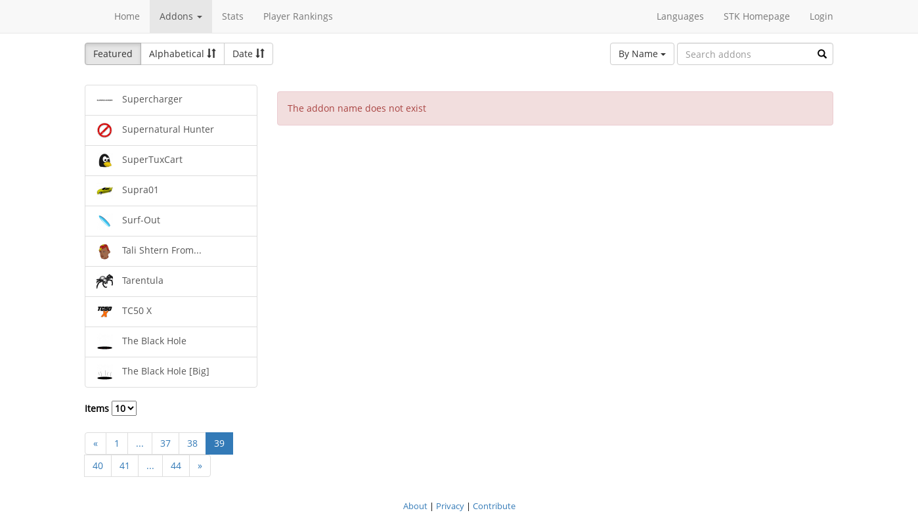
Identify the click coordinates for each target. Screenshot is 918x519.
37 (165, 443)
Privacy (450, 506)
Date (248, 53)
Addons (181, 16)
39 (219, 443)
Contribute (494, 506)
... (140, 443)
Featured (113, 53)
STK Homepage (757, 16)
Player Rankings (298, 16)
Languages (680, 16)
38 (192, 443)
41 (125, 465)
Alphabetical (182, 53)
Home (127, 16)
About (415, 506)
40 (98, 465)
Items (111, 408)
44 (176, 465)
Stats (233, 16)
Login (821, 16)
